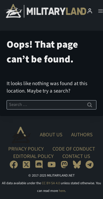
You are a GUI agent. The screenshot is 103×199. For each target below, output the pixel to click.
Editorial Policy (33, 156)
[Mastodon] (64, 164)
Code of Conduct (73, 149)
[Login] (90, 11)
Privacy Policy (26, 149)
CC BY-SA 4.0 (51, 183)
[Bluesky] (77, 164)
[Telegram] (89, 164)
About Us (51, 135)
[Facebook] (14, 164)
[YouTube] (52, 164)
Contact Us (76, 156)
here (62, 190)
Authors (82, 135)
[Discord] (39, 164)
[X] (26, 164)
